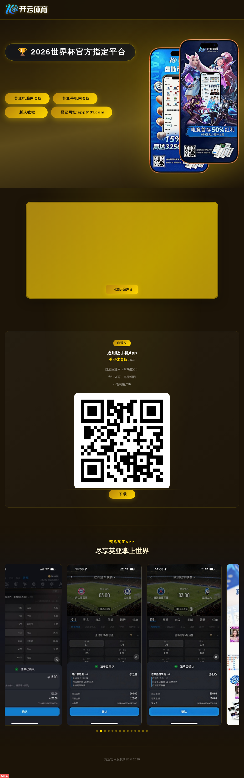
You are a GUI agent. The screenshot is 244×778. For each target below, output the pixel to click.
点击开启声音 (123, 289)
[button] (97, 731)
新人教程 (27, 112)
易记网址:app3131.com (83, 112)
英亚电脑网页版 (28, 98)
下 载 (123, 494)
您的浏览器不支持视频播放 (122, 250)
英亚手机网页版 (76, 98)
